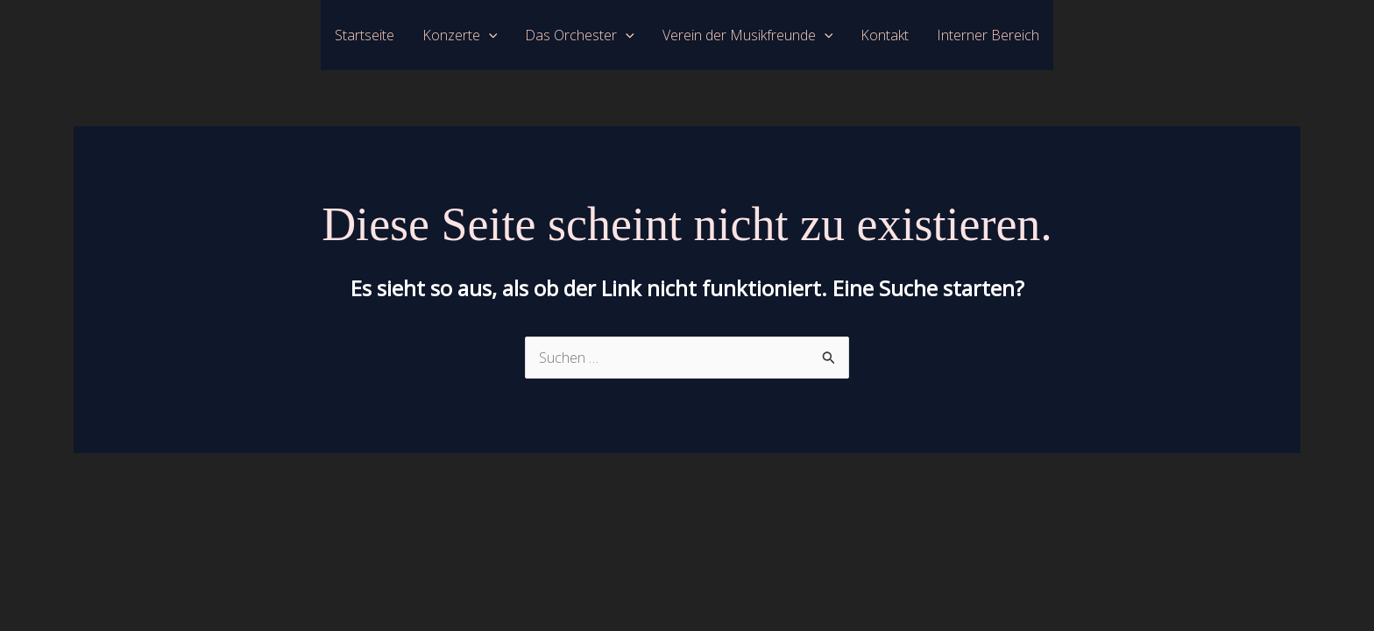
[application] (489, 35)
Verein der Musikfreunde (747, 35)
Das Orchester (579, 35)
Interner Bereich (988, 35)
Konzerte (460, 35)
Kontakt (885, 35)
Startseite (364, 35)
